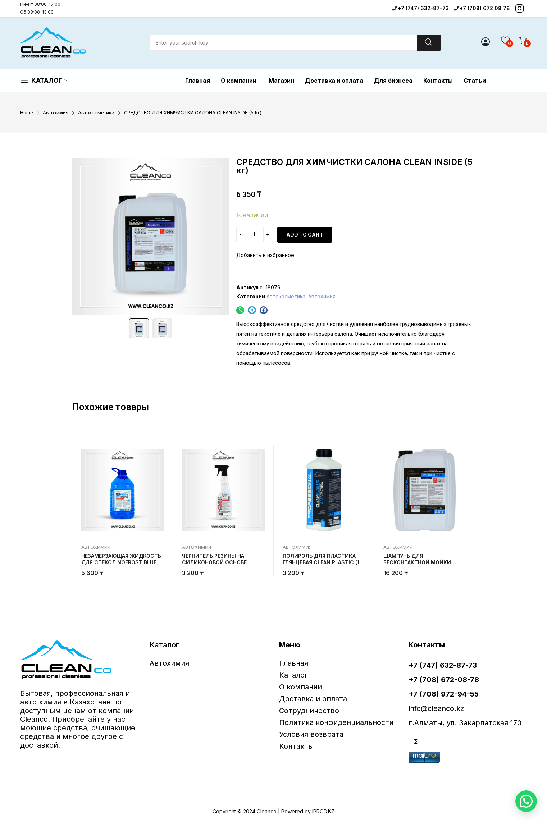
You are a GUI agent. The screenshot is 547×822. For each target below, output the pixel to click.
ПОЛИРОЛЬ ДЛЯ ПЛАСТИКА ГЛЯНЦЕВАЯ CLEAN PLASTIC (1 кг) (321, 562)
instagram (416, 741)
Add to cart (304, 234)
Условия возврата (311, 734)
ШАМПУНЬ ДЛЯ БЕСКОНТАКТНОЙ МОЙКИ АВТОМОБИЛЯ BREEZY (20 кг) (421, 562)
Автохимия (322, 296)
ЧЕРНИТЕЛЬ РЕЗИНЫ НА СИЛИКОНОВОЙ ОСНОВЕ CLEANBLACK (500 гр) (214, 562)
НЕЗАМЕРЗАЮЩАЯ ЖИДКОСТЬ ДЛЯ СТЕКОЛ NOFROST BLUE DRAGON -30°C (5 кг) (121, 562)
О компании (301, 687)
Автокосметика (285, 296)
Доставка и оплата (313, 698)
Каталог (293, 675)
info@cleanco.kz (436, 708)
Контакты (296, 746)
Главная (293, 663)
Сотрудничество (309, 710)
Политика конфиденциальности (336, 722)
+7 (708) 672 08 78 (485, 8)
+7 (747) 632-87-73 (423, 8)
